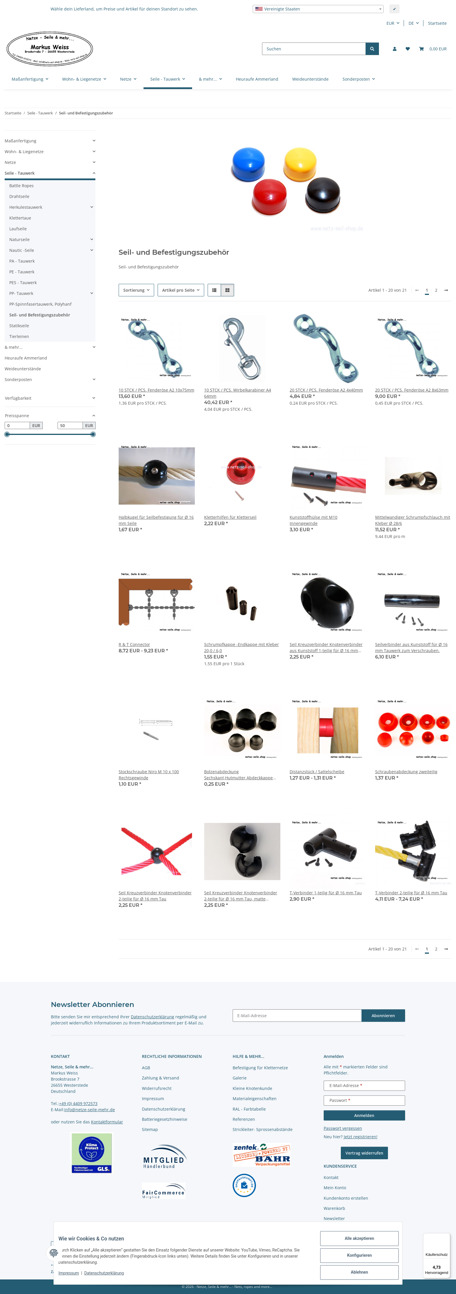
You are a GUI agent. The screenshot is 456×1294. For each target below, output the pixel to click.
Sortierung (134, 290)
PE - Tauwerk (21, 272)
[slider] (7, 434)
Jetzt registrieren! (360, 1136)
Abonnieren (383, 1015)
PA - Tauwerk (22, 261)
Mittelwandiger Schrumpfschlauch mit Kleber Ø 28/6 (412, 520)
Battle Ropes (21, 185)
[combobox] (318, 9)
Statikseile (19, 325)
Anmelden (364, 1115)
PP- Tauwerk (21, 293)
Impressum (73, 1276)
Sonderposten (18, 379)
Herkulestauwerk (25, 207)
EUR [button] (390, 23)
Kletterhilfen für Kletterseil (230, 517)
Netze (10, 162)
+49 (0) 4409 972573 (78, 1103)
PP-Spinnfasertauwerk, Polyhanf (40, 304)
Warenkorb (334, 1208)
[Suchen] (314, 49)
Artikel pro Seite (178, 290)
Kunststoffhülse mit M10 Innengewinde (313, 520)
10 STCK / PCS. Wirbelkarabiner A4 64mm (237, 393)
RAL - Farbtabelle (249, 1109)
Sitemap (150, 1129)
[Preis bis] (70, 425)
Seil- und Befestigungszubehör (39, 315)
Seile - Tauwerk (20, 173)
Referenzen (244, 1119)
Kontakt (331, 1177)
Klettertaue (20, 218)
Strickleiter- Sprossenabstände (263, 1129)
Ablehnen (354, 1273)
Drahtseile (19, 196)
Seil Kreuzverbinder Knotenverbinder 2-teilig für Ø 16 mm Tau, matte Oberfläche (240, 896)
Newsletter (334, 1218)
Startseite (437, 23)
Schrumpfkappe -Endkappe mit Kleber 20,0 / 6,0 (241, 647)
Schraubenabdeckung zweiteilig (406, 771)
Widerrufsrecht (157, 1088)
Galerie (240, 1078)
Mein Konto (335, 1187)
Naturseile (19, 239)
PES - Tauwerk (23, 282)
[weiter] (446, 290)
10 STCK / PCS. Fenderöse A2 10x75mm (156, 390)
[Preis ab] (17, 425)
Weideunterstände (23, 368)
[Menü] (446, 1236)
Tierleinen (19, 336)
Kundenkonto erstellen (346, 1198)
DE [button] (411, 23)
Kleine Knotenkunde (252, 1088)
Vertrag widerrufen (364, 1153)
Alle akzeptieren (354, 1243)
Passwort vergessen (343, 1128)
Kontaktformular (107, 1122)
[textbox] (318, 9)
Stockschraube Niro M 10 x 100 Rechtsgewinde (149, 774)
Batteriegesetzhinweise (164, 1119)
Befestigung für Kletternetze (260, 1067)
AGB (146, 1067)
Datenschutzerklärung (109, 1276)
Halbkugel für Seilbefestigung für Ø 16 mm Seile (156, 520)
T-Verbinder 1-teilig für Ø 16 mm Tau (326, 892)
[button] (394, 49)
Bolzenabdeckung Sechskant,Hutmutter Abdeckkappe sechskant (238, 775)
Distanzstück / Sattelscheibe (317, 771)
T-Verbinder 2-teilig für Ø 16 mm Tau (411, 892)
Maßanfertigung (20, 141)
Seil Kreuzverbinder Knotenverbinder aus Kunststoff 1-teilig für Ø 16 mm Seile (326, 648)
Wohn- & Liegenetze (24, 151)
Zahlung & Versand (160, 1078)
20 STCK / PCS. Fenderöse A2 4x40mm (326, 390)
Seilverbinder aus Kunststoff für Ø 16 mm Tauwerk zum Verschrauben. (411, 647)
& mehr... (14, 347)
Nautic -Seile (21, 250)
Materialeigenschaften (255, 1098)
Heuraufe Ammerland (26, 358)
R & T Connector (134, 644)
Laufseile (18, 228)
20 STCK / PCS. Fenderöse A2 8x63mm (411, 390)
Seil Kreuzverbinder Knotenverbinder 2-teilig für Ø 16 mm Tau (155, 896)
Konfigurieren (354, 1258)
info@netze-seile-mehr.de (89, 1109)
